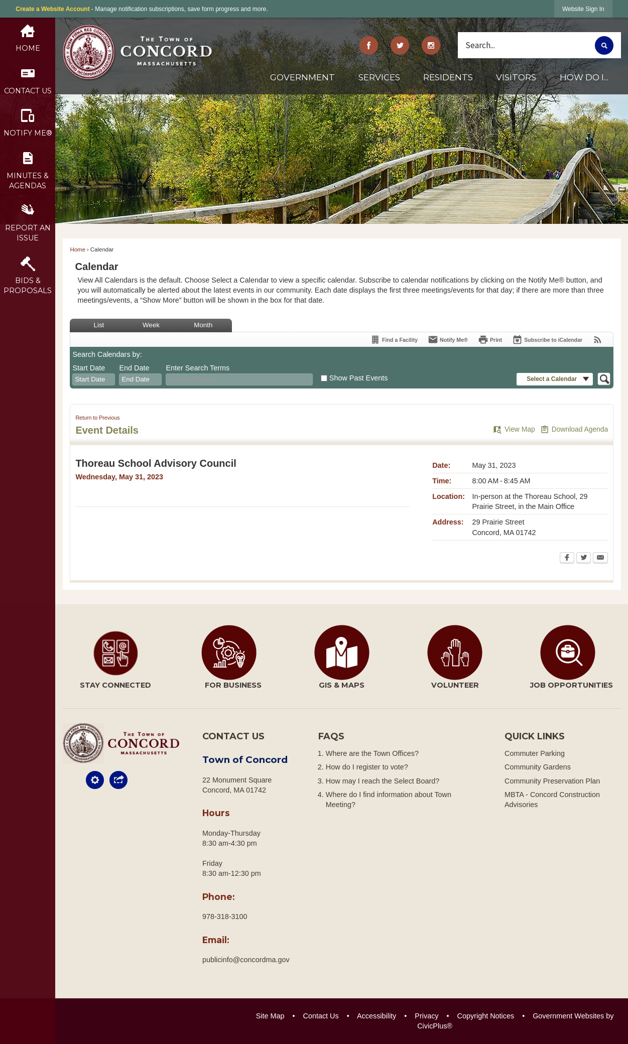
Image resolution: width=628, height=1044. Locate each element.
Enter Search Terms (197, 368)
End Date (134, 368)
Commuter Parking (535, 753)
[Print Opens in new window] (490, 339)
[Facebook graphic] (369, 45)
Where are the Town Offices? (372, 753)
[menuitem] (302, 81)
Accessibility (376, 1016)
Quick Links (535, 736)
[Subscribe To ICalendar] (547, 339)
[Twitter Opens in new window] (583, 558)
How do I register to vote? (367, 767)
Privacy (426, 1016)
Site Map (270, 1016)
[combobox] (93, 379)
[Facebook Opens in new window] (567, 558)
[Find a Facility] (394, 339)
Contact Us (321, 1016)
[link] (583, 9)
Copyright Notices (486, 1016)
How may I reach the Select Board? (382, 781)
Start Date (88, 368)
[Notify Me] (448, 339)
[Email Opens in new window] (600, 558)
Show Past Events (358, 378)
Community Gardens (538, 767)
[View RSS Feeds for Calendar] (597, 339)
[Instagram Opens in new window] (430, 45)
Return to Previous (97, 418)
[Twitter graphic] (400, 45)
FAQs (331, 736)
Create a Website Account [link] (52, 9)
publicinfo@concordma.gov (246, 960)
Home (77, 249)
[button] (604, 45)
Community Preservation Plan (552, 781)
